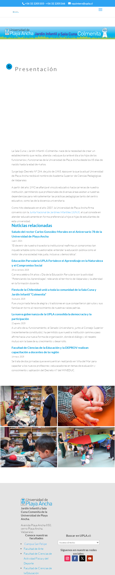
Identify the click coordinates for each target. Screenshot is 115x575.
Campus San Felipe (35, 544)
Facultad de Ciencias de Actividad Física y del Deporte (38, 558)
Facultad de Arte (33, 549)
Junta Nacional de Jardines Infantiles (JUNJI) (54, 212)
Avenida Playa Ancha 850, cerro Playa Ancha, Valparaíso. (36, 528)
